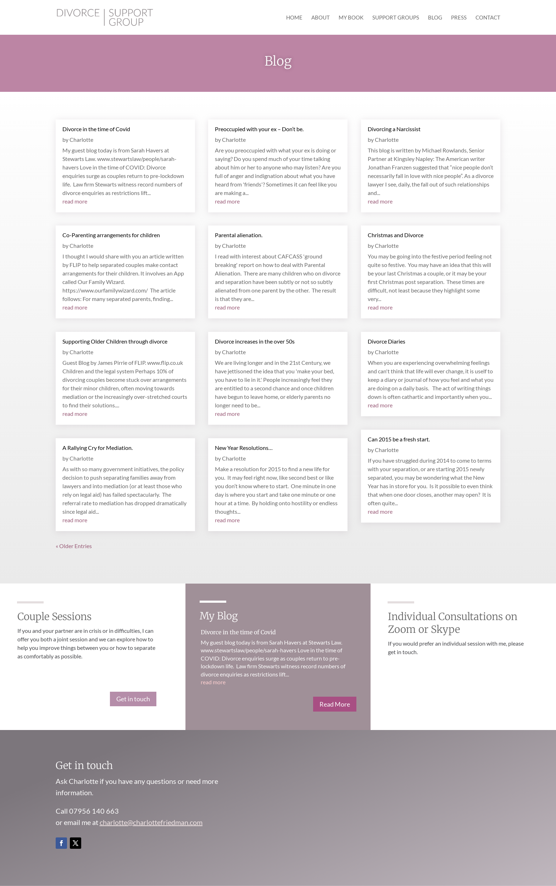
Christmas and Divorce (395, 235)
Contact (488, 18)
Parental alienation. (238, 235)
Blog (435, 18)
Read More (334, 704)
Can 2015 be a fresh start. (399, 439)
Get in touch (133, 699)
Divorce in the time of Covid (96, 129)
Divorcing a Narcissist (394, 129)
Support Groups (395, 18)
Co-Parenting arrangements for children (111, 235)
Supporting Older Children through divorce (114, 341)
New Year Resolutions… (244, 447)
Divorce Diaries (386, 341)
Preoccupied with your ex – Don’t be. (259, 129)
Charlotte (81, 139)
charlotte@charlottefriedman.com (151, 822)
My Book (351, 18)
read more (74, 201)
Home (294, 18)
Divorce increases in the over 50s (255, 341)
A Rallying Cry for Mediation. (97, 447)
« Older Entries (74, 545)
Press (459, 18)
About (320, 18)
